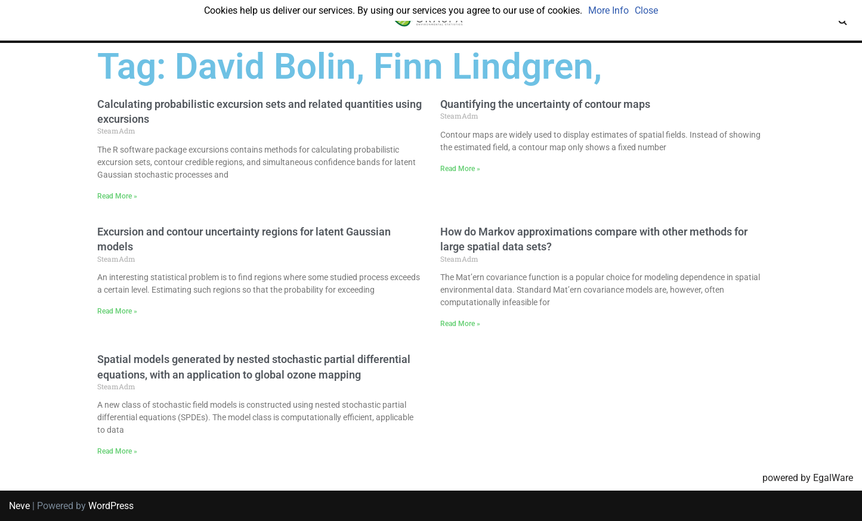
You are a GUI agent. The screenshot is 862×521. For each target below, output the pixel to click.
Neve (19, 505)
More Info (608, 10)
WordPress (111, 505)
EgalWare (833, 477)
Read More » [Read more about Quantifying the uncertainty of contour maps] (460, 169)
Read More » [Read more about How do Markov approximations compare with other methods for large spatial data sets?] (460, 324)
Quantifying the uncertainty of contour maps (545, 104)
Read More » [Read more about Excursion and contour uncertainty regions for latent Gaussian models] (117, 311)
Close (646, 10)
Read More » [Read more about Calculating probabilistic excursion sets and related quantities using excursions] (117, 196)
